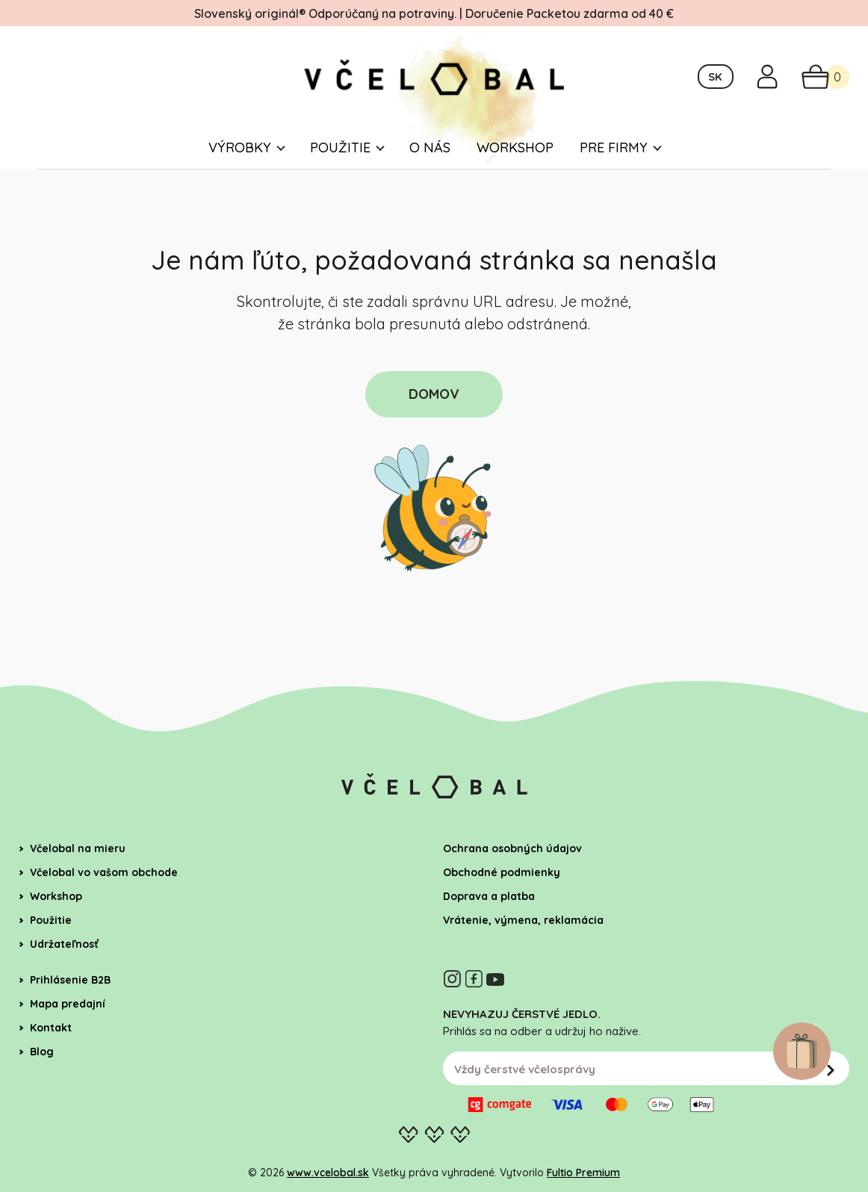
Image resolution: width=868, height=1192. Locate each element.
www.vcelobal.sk (328, 1172)
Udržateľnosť (64, 944)
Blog (42, 1051)
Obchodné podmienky (501, 872)
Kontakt (51, 1027)
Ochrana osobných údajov (512, 848)
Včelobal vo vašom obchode (104, 872)
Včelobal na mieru (77, 848)
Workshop (515, 147)
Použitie (340, 147)
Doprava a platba (489, 896)
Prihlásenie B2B (70, 980)
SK (715, 76)
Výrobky (239, 147)
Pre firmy (614, 147)
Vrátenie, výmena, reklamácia (523, 920)
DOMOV (434, 394)
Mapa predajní (67, 1004)
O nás (429, 147)
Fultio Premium (583, 1172)
